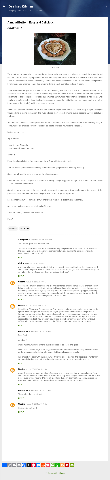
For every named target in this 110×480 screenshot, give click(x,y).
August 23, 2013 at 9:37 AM (35, 263)
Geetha (21, 282)
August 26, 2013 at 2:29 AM (41, 331)
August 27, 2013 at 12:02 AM (36, 369)
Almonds (13, 228)
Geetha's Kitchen (21, 6)
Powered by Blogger (55, 473)
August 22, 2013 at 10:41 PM (41, 240)
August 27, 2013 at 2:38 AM (41, 390)
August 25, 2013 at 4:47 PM (36, 305)
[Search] (106, 7)
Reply (21, 257)
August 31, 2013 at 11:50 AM (36, 404)
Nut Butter (24, 228)
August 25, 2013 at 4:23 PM (36, 282)
